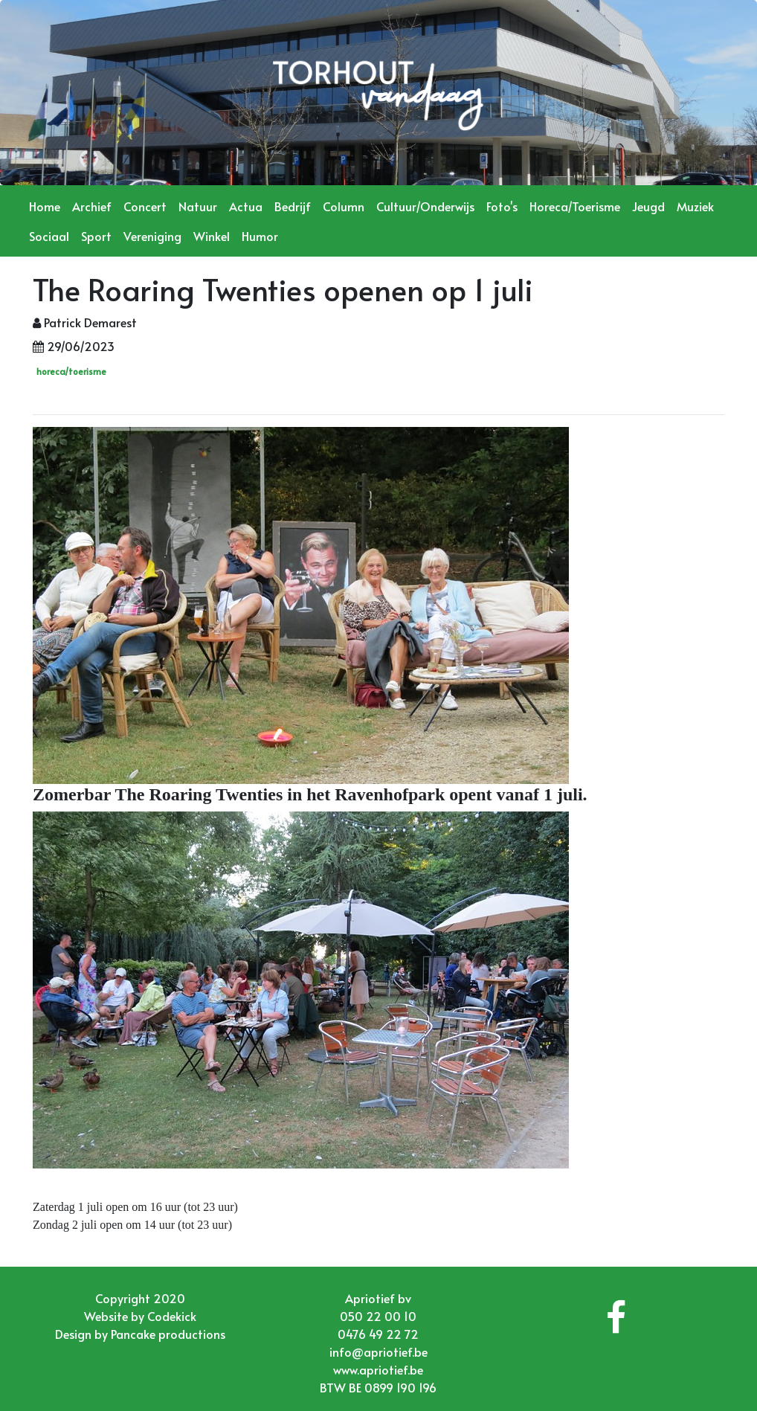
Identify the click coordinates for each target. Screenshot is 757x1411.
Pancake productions (168, 1333)
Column (343, 206)
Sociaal (49, 236)
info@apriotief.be (378, 1351)
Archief (92, 206)
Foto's (502, 206)
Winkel (211, 236)
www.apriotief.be (378, 1369)
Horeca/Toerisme (574, 206)
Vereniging (152, 236)
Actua (245, 206)
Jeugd (648, 206)
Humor (260, 236)
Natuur (197, 206)
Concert (145, 206)
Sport (96, 236)
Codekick (171, 1316)
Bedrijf (292, 206)
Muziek (695, 206)
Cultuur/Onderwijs (425, 206)
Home (44, 206)
